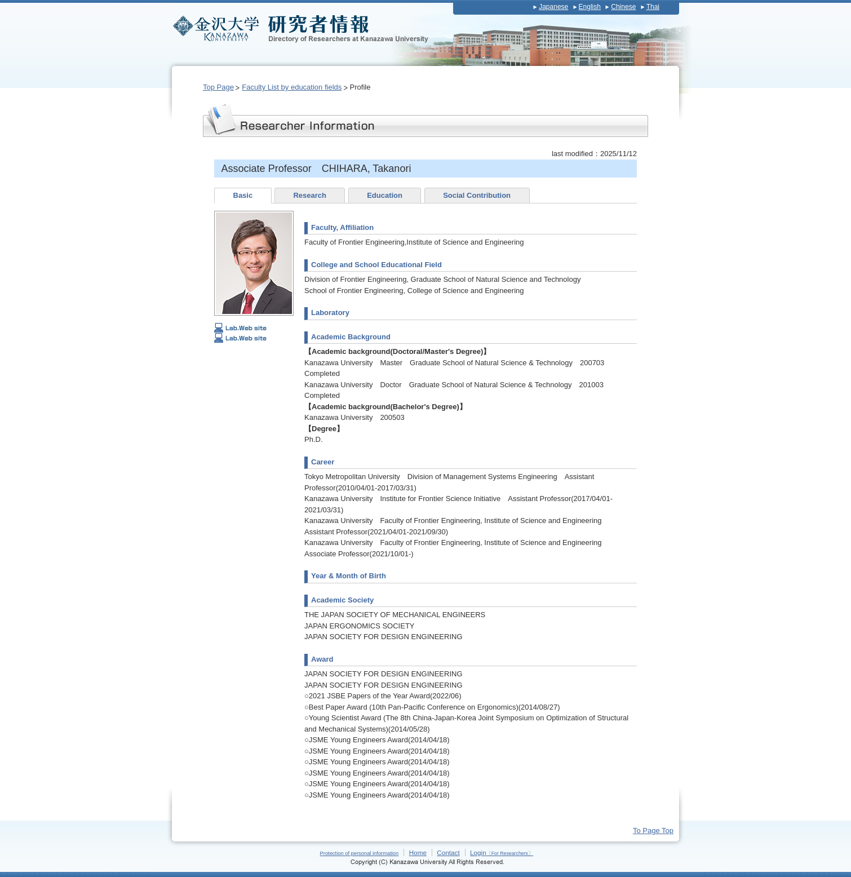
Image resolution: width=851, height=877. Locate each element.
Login (501, 852)
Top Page (218, 87)
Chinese (623, 7)
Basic (243, 195)
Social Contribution (477, 195)
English (590, 7)
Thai (652, 7)
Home (418, 852)
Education (384, 195)
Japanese (553, 7)
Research (309, 195)
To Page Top (653, 830)
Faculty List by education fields (292, 87)
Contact (448, 852)
